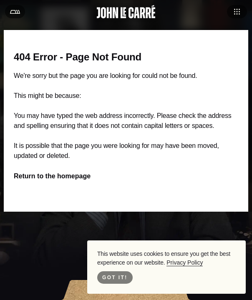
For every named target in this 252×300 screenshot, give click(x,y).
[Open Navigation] (237, 11)
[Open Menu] (15, 11)
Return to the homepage (50, 176)
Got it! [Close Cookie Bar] (114, 277)
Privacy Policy (178, 262)
